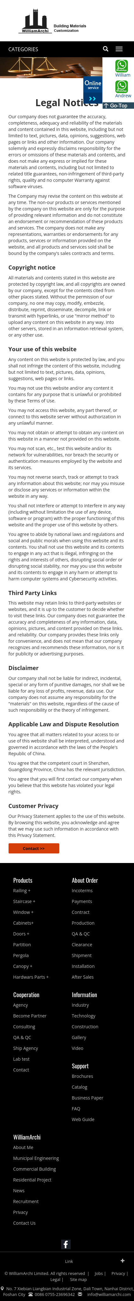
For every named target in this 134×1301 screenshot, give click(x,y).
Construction (85, 1027)
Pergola (21, 955)
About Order (85, 879)
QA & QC (81, 934)
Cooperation (26, 994)
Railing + (22, 890)
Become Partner (30, 1016)
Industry (80, 1005)
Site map (78, 1279)
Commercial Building (34, 1169)
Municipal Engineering (36, 1158)
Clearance (82, 945)
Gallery (79, 1037)
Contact (21, 1070)
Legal (55, 1279)
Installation (83, 966)
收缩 (92, 90)
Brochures (82, 1076)
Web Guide (83, 1119)
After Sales (83, 977)
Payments (82, 901)
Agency (20, 1005)
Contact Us (24, 1223)
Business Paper (88, 1098)
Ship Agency (25, 1048)
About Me (23, 1147)
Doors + (21, 934)
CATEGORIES (23, 49)
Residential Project (32, 1180)
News (19, 1191)
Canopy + (23, 966)
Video (78, 1048)
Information (84, 994)
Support (80, 1065)
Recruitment (26, 1201)
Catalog (79, 1087)
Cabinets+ (23, 923)
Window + (23, 912)
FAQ (76, 1109)
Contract (81, 912)
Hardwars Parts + (31, 977)
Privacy (20, 1212)
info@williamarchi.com (109, 1294)
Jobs (99, 1273)
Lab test (21, 1059)
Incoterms (82, 890)
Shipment (82, 955)
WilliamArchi (27, 1136)
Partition (22, 945)
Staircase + (24, 901)
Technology (83, 1016)
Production (83, 923)
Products (22, 879)
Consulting (24, 1027)
